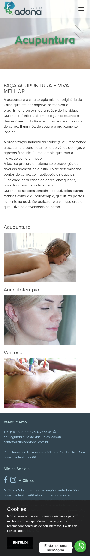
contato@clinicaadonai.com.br (26, 442)
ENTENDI (20, 542)
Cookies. (17, 509)
